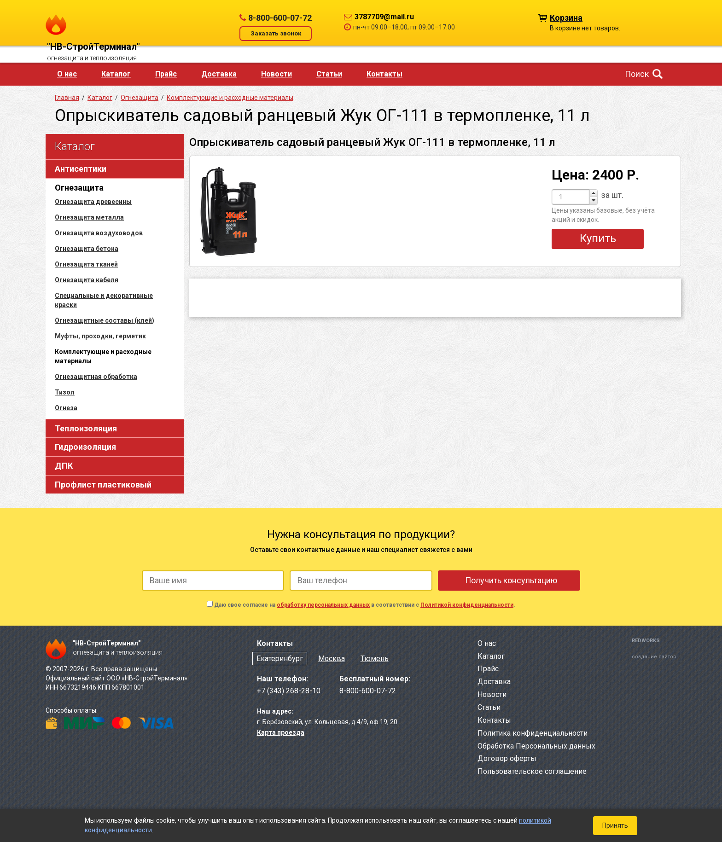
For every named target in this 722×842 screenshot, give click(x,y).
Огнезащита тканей (86, 264)
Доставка (219, 74)
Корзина (566, 17)
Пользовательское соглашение (532, 771)
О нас (67, 74)
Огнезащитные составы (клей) (104, 320)
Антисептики (80, 169)
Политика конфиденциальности (532, 733)
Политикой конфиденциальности (466, 605)
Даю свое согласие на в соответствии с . (364, 605)
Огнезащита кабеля (86, 280)
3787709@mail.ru (384, 16)
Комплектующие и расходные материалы (230, 97)
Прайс (166, 74)
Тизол (65, 392)
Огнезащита (79, 187)
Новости (276, 74)
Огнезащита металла (89, 217)
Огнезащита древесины (93, 201)
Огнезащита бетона (86, 248)
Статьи (329, 74)
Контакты (384, 74)
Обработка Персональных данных (536, 746)
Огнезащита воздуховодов (99, 233)
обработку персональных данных (323, 605)
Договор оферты (506, 758)
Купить (598, 238)
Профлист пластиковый (103, 484)
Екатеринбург (279, 658)
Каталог (116, 74)
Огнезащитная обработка (96, 376)
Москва (331, 658)
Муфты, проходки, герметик (100, 336)
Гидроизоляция (85, 447)
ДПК (64, 465)
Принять (615, 825)
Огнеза (66, 408)
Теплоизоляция (86, 428)
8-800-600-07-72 (280, 18)
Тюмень (375, 658)
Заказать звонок (275, 33)
